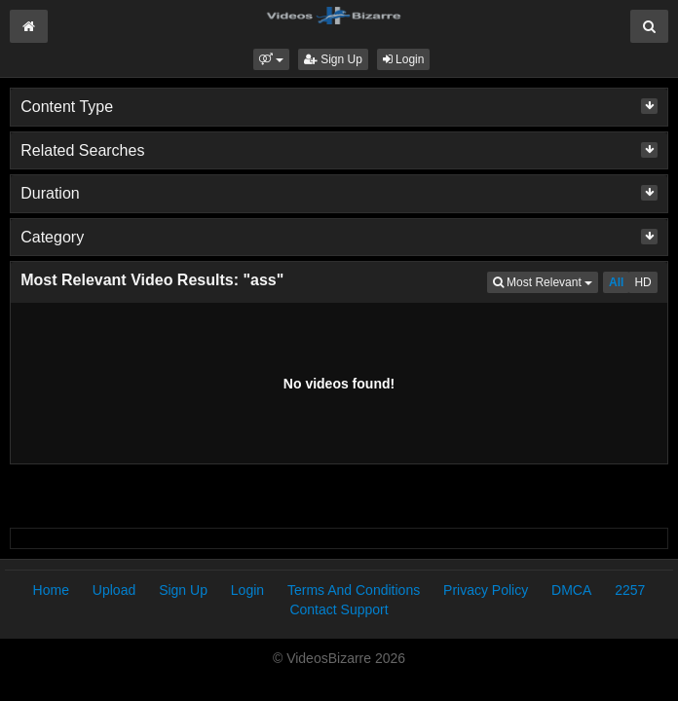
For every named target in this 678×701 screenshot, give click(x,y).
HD (642, 282)
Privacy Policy (485, 590)
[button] (271, 59)
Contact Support (338, 609)
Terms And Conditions (353, 590)
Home (51, 590)
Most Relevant (545, 281)
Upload (114, 590)
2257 (630, 590)
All (616, 282)
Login (404, 59)
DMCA (571, 590)
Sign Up (333, 59)
